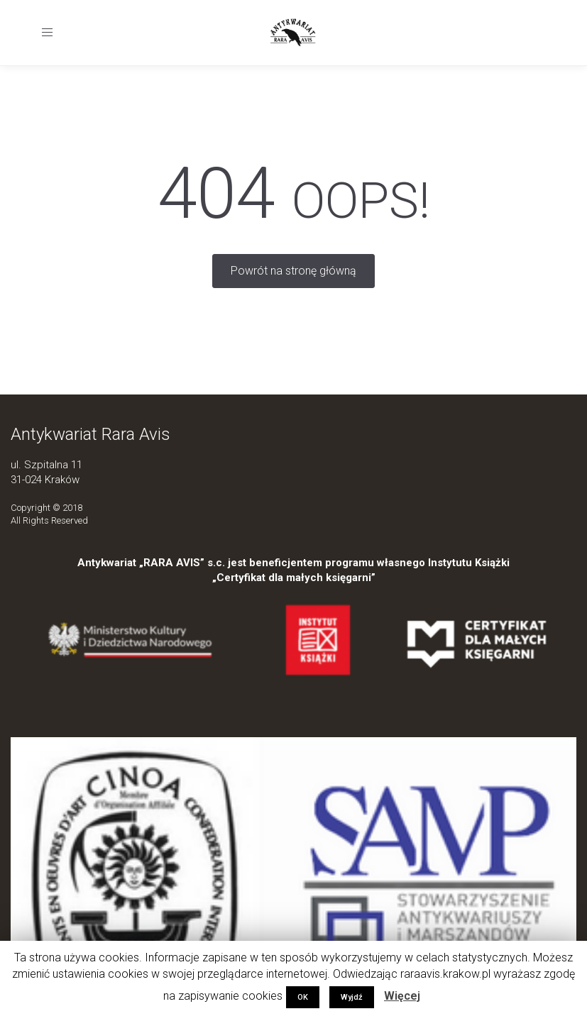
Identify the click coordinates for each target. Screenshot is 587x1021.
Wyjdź (352, 997)
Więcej (402, 996)
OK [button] (302, 997)
